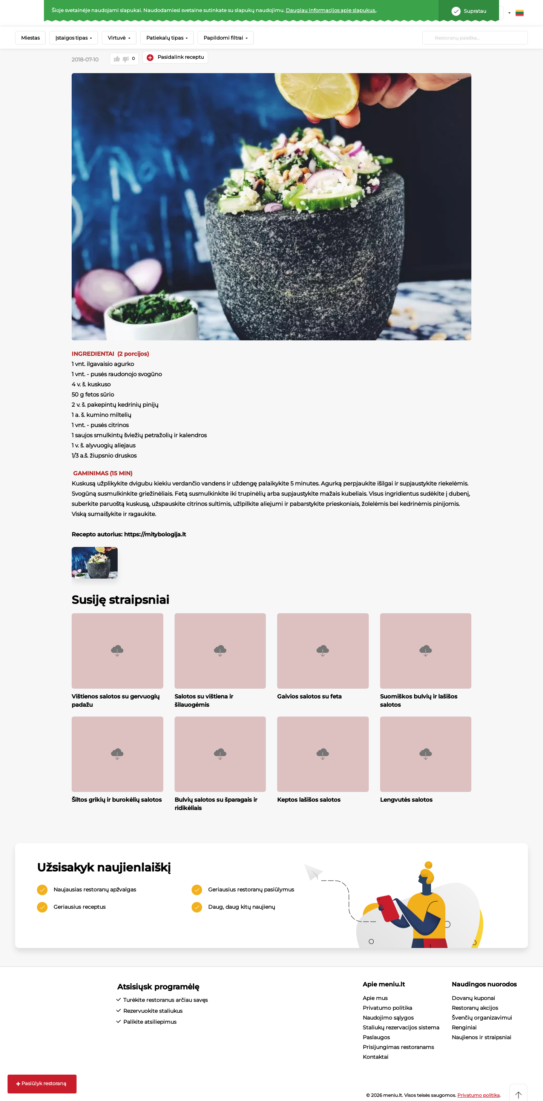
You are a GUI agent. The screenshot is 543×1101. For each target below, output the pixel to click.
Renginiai (464, 1024)
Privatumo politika (387, 1004)
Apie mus (375, 994)
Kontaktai (375, 1053)
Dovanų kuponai (473, 994)
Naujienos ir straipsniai (481, 1034)
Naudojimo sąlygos (388, 1014)
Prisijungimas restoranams (398, 1043)
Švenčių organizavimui (482, 1014)
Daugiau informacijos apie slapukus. (331, 10)
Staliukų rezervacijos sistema (401, 1024)
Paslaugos (376, 1034)
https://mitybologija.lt (155, 530)
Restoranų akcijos (475, 1004)
